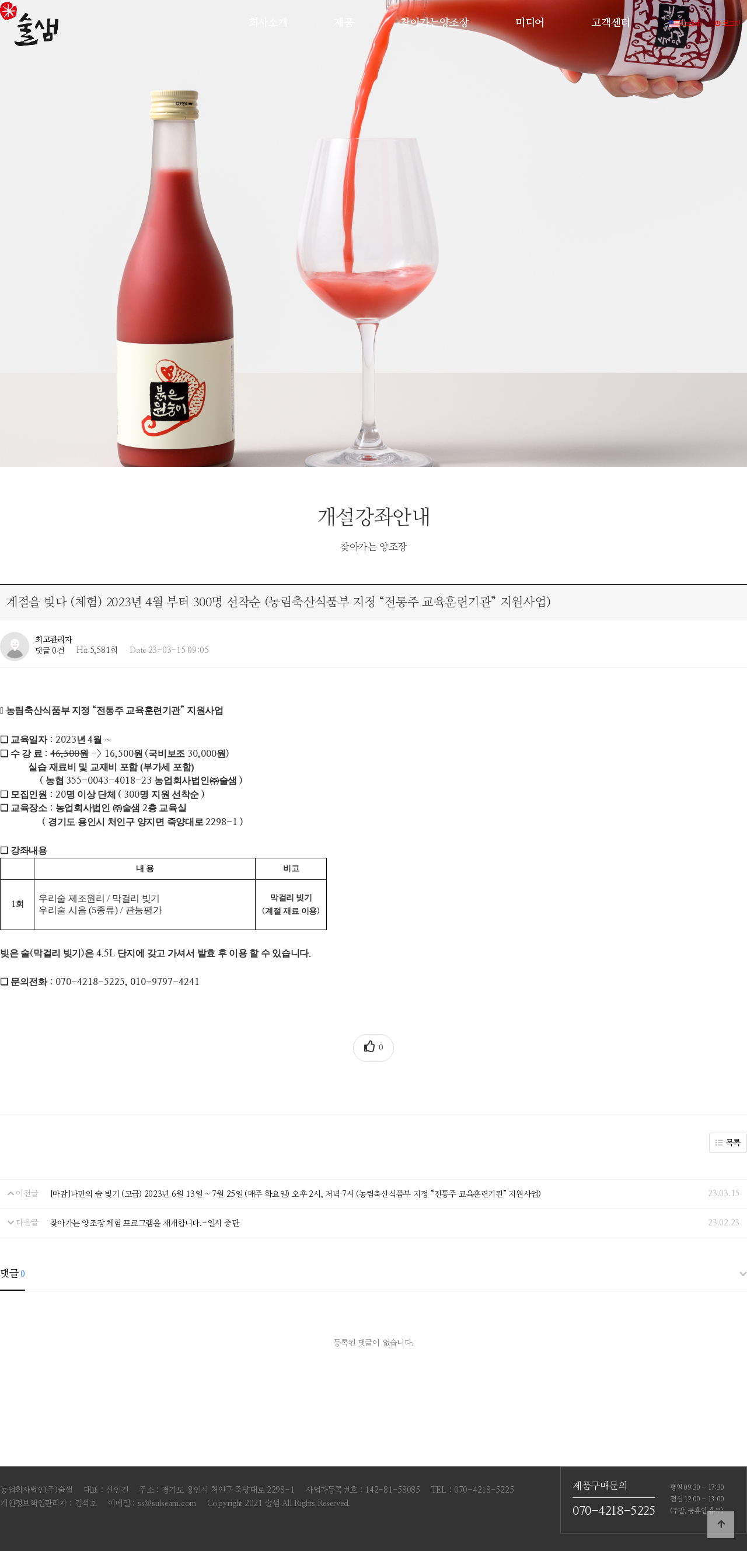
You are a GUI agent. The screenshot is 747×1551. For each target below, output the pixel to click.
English (685, 23)
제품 (343, 23)
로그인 (728, 23)
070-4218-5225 (614, 1511)
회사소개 (268, 23)
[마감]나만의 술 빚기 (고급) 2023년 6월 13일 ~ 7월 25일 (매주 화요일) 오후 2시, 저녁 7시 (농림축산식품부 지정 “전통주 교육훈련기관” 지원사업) (295, 1194)
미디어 (529, 23)
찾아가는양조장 (434, 23)
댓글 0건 (49, 651)
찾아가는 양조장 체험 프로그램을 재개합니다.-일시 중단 (144, 1223)
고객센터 (610, 23)
